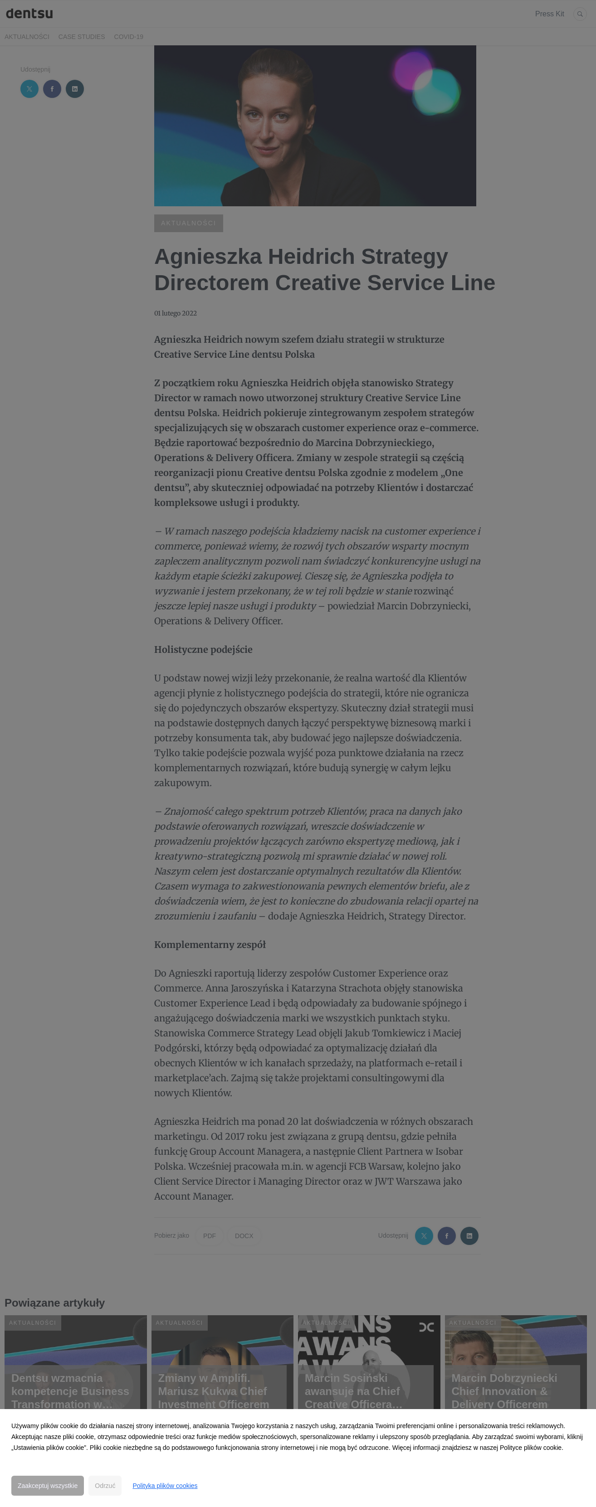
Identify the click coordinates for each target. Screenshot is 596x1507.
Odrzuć (105, 1485)
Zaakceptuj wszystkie (48, 1485)
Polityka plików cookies (164, 1485)
